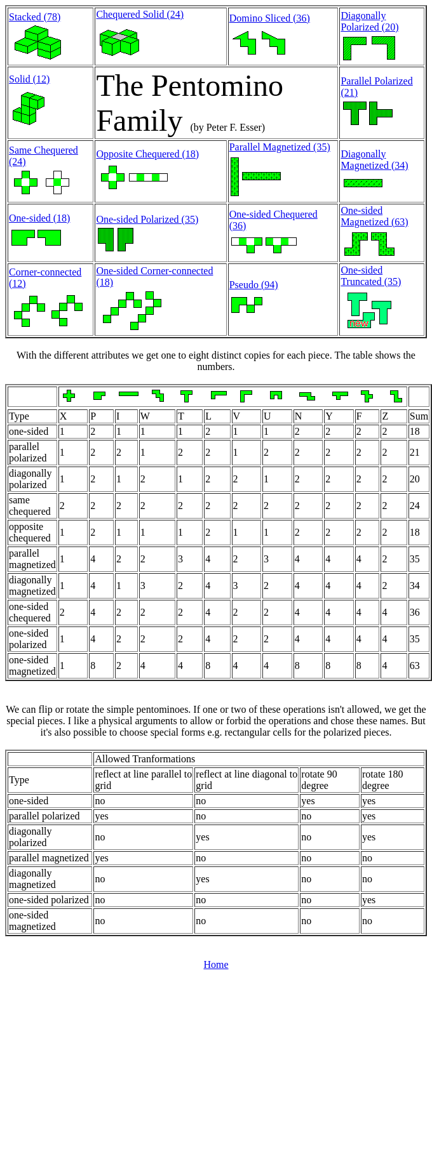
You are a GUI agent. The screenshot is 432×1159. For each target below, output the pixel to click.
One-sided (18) (39, 218)
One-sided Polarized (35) (147, 219)
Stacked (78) (34, 16)
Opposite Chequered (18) (147, 154)
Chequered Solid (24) (140, 14)
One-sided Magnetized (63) (374, 216)
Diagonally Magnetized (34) (374, 160)
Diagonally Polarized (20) (369, 21)
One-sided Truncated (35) (371, 276)
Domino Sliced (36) (269, 18)
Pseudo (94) (253, 284)
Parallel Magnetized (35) (279, 147)
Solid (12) (29, 79)
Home (215, 964)
